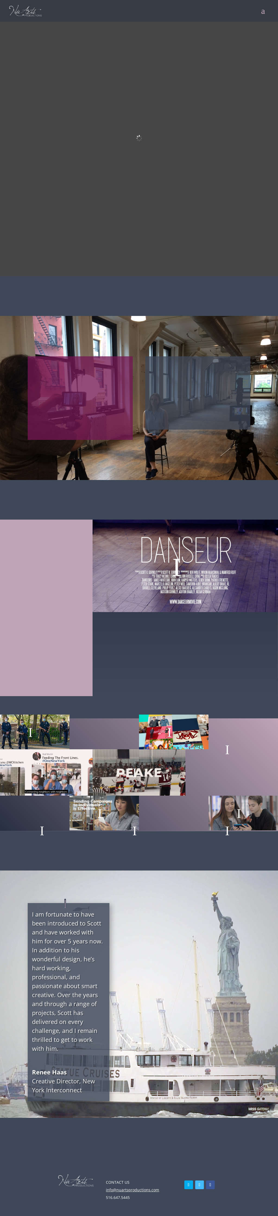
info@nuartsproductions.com (132, 1189)
